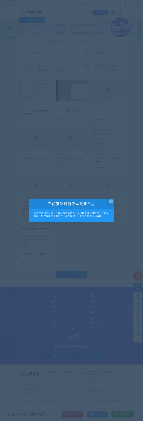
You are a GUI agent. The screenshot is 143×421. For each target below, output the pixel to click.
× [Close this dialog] (111, 201)
